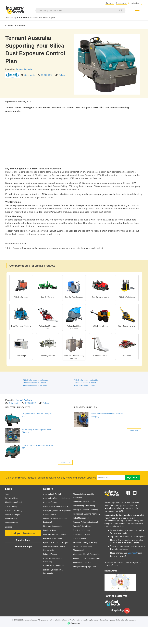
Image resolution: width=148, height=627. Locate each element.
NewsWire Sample (12, 515)
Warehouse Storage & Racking (85, 542)
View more (65, 462)
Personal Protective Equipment (85, 522)
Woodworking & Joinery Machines (86, 558)
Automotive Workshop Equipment (56, 498)
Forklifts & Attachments (52, 538)
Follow (60, 75)
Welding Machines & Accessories (86, 554)
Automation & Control (52, 494)
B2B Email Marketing (13, 510)
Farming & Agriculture (52, 530)
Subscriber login (23, 546)
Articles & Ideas (11, 498)
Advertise (135, 3)
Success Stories (11, 523)
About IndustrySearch (13, 502)
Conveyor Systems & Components (57, 510)
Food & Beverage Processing (54, 534)
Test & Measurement (81, 530)
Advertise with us (12, 519)
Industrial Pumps (50, 554)
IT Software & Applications (53, 566)
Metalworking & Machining (84, 506)
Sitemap (8, 527)
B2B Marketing (11, 506)
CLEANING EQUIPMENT (15, 25)
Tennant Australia (24, 69)
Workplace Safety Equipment (84, 566)
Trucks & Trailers (79, 538)
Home (7, 494)
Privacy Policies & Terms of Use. (62, 620)
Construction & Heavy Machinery (56, 506)
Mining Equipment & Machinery (85, 510)
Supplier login (23, 540)
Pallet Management (81, 518)
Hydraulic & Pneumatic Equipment (57, 542)
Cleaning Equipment (51, 502)
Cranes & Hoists (49, 515)
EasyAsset (132, 553)
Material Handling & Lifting (84, 501)
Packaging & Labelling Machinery (86, 514)
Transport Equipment (81, 534)
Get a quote (28, 75)
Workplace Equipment (82, 562)
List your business (23, 533)
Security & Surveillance (82, 526)
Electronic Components (52, 526)
